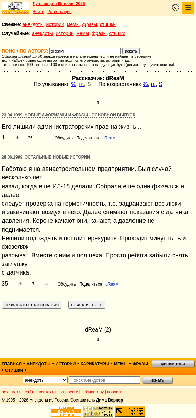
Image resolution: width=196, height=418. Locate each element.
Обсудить (64, 138)
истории (55, 24)
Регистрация (59, 11)
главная (12, 364)
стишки (108, 24)
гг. (81, 84)
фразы (89, 24)
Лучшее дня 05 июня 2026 (59, 3)
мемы (73, 24)
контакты (47, 392)
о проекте (69, 392)
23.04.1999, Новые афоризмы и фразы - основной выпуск (68, 115)
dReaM (109, 138)
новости (114, 392)
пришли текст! (173, 363)
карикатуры (95, 364)
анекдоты (33, 24)
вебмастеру (92, 392)
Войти (38, 11)
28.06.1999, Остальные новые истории (46, 157)
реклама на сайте (19, 392)
